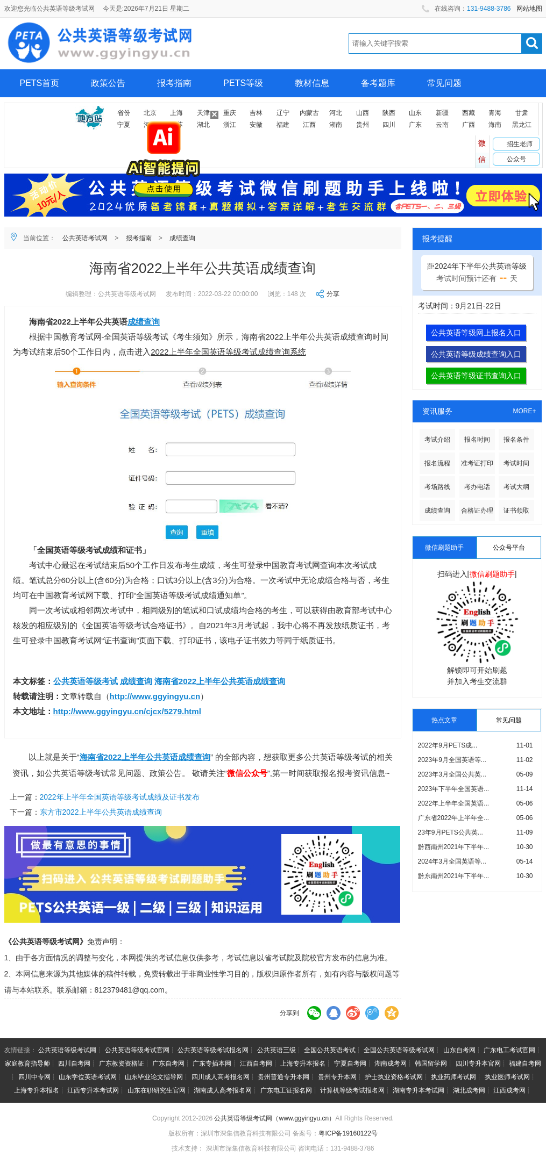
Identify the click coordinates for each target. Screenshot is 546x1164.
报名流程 (437, 463)
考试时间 (516, 463)
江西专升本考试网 (93, 1090)
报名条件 (516, 439)
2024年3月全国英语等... (452, 861)
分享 (333, 294)
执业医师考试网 (507, 1077)
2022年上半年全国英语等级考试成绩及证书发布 (120, 797)
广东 (415, 124)
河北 (335, 113)
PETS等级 (243, 83)
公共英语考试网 (85, 238)
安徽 (256, 124)
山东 (415, 113)
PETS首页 (40, 83)
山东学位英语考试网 (88, 1077)
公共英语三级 (276, 1050)
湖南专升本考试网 (418, 1090)
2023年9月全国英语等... (452, 760)
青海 (494, 113)
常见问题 (444, 83)
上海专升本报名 (302, 1063)
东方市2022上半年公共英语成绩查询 (101, 812)
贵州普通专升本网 (283, 1077)
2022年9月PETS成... (448, 745)
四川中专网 (34, 1077)
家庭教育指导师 (27, 1063)
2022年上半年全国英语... (454, 803)
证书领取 (516, 510)
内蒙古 (309, 113)
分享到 (289, 1013)
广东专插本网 (212, 1063)
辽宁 (282, 113)
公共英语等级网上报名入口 (476, 332)
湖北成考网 (469, 1090)
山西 (362, 113)
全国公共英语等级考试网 (399, 1050)
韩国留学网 (431, 1063)
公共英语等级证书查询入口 (476, 375)
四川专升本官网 (478, 1063)
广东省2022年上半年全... (454, 818)
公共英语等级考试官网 (137, 1050)
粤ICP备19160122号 (347, 1133)
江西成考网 (509, 1090)
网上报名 (37, 111)
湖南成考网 (390, 1063)
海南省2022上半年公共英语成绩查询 (219, 681)
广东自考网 (168, 1063)
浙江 (229, 124)
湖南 (335, 124)
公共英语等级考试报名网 (213, 1050)
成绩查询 (182, 238)
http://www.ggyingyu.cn (155, 696)
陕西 (388, 113)
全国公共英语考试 (330, 1050)
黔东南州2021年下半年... (454, 876)
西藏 (468, 113)
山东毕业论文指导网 (154, 1077)
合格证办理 (477, 510)
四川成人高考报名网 (221, 1077)
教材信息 (312, 83)
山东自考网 (459, 1050)
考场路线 (437, 487)
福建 (282, 124)
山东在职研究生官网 (156, 1090)
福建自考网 (525, 1063)
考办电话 (477, 487)
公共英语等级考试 (85, 681)
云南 (442, 124)
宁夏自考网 (350, 1063)
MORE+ (524, 411)
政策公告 (108, 83)
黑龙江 (521, 124)
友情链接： (20, 1050)
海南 (494, 124)
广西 (468, 124)
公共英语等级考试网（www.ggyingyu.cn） (274, 1118)
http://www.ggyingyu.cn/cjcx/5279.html (127, 711)
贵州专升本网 (337, 1077)
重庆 (229, 113)
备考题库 (378, 83)
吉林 (256, 113)
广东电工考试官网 (509, 1050)
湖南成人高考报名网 (223, 1090)
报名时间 (477, 439)
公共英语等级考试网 (67, 1050)
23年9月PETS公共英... (450, 832)
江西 (309, 124)
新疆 (442, 113)
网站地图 (529, 8)
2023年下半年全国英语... (454, 789)
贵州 (362, 124)
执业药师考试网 (453, 1077)
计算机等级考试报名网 (352, 1090)
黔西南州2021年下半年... (454, 847)
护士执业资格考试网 (394, 1077)
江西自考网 (256, 1063)
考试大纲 (516, 487)
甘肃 (521, 113)
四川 (388, 124)
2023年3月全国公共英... (452, 774)
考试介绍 (437, 439)
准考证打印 (477, 463)
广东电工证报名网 (286, 1090)
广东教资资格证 (121, 1063)
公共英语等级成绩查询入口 (476, 354)
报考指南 (174, 83)
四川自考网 (74, 1063)
